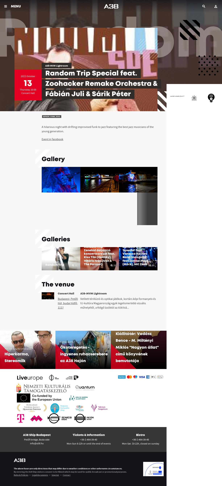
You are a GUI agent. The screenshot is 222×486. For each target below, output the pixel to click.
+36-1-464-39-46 (140, 439)
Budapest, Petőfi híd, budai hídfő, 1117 (68, 303)
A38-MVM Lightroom (56, 65)
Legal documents (40, 475)
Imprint (55, 475)
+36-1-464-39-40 (88, 439)
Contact (66, 475)
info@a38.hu (37, 443)
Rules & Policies (21, 475)
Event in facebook (52, 139)
